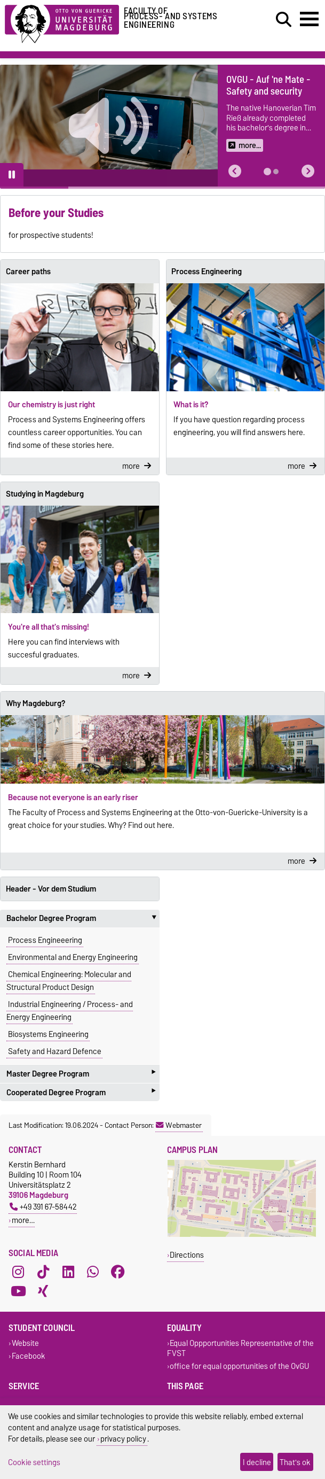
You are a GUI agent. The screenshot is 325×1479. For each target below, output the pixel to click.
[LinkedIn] (68, 1272)
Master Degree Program (80, 1073)
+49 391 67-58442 (43, 1206)
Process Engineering (206, 271)
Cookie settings (34, 1462)
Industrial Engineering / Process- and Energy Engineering (69, 1011)
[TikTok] (43, 1272)
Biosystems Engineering (48, 1034)
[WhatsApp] (92, 1272)
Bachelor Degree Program (83, 918)
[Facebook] (118, 1272)
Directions (187, 1254)
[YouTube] (18, 1291)
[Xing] (43, 1291)
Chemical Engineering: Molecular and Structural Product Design (68, 981)
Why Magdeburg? (35, 703)
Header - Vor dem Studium (51, 888)
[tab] (267, 171)
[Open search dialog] (283, 20)
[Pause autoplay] (11, 175)
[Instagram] (18, 1272)
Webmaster (179, 1125)
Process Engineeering (45, 940)
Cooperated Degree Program (80, 1092)
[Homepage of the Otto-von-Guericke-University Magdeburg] (62, 22)
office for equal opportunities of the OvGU (239, 1366)
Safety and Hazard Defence (54, 1051)
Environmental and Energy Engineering (73, 957)
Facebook (28, 1356)
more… (23, 1220)
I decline (257, 1462)
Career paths (28, 271)
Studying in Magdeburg (45, 493)
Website (25, 1343)
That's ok (295, 1462)
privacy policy (123, 1438)
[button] (234, 171)
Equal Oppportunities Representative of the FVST (240, 1348)
